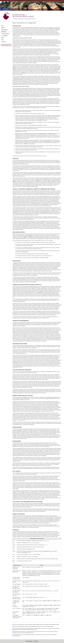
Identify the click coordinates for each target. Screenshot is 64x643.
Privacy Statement (29, 641)
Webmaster (36, 641)
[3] (13, 628)
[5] (56, 536)
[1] (51, 44)
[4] (53, 199)
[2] (37, 94)
